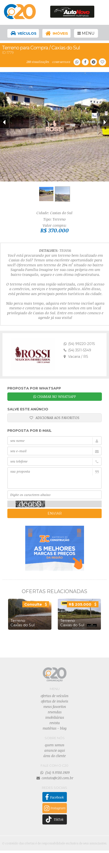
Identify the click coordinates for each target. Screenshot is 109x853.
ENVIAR (55, 513)
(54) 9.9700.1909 (54, 772)
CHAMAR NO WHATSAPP (54, 396)
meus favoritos (54, 706)
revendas (54, 712)
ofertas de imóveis (54, 701)
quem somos (54, 745)
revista (54, 722)
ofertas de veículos (54, 695)
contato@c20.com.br (54, 778)
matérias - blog (55, 728)
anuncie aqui (54, 750)
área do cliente (54, 755)
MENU (86, 33)
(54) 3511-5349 (77, 350)
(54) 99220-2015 (79, 344)
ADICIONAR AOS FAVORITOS (54, 417)
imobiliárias (54, 717)
